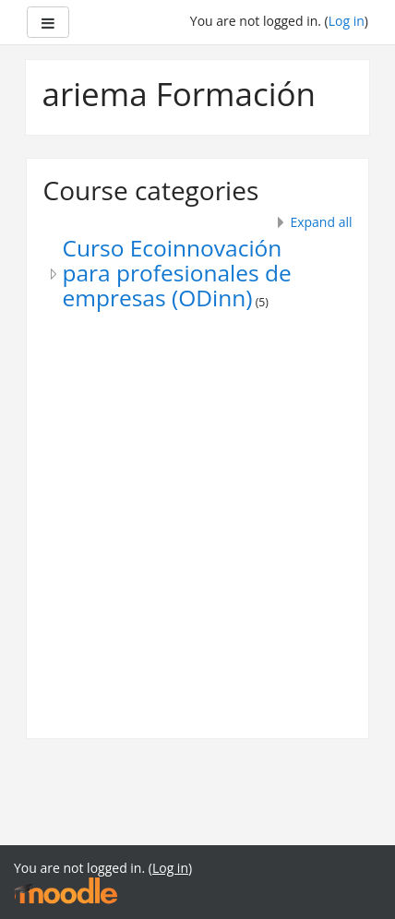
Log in (347, 21)
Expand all (321, 222)
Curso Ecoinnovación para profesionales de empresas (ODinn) (177, 273)
